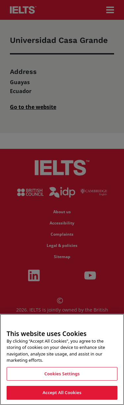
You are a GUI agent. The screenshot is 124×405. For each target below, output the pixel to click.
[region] (62, 359)
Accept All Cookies (62, 392)
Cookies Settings (62, 374)
